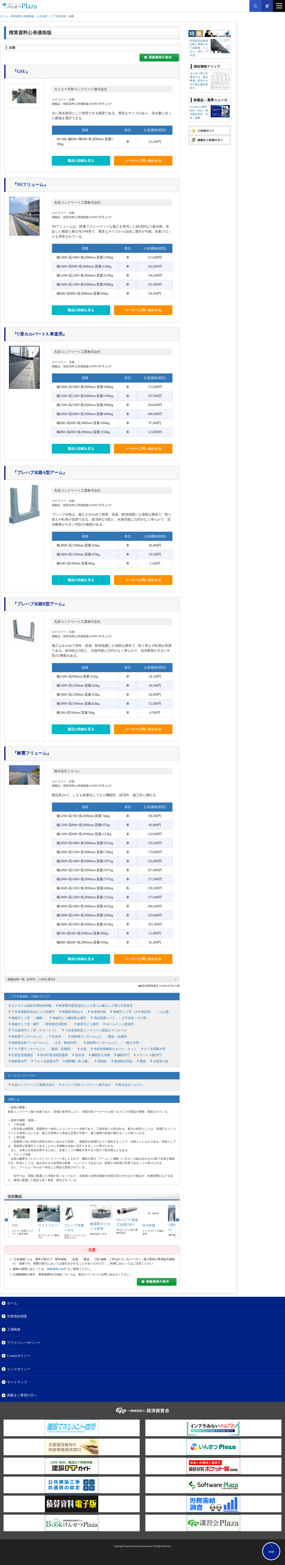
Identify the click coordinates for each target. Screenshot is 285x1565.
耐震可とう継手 (88, 1024)
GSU (15, 1225)
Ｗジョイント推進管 (120, 1024)
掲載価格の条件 (57, 1269)
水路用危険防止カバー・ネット (115, 1049)
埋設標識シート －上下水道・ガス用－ (121, 1018)
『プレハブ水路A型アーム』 (40, 472)
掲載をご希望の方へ (22, 1395)
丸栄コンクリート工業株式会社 (77, 202)
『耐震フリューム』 (32, 753)
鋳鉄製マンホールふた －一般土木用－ (114, 1042)
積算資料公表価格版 (22, 16)
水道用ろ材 (160, 1061)
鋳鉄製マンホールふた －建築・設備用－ (100, 1036)
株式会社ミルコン (67, 771)
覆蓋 (143, 1061)
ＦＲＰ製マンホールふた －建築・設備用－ (42, 1049)
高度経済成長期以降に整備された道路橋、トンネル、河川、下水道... (199, 48)
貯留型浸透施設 (22, 1055)
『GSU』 (21, 71)
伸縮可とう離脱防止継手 (69, 1018)
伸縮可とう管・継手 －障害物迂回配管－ (40, 1024)
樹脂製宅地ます (72, 1012)
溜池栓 (102, 1061)
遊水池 (79, 1055)
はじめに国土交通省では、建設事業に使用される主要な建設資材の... (199, 80)
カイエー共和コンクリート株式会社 (80, 89)
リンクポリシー (18, 1369)
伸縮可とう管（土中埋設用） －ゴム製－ (142, 1012)
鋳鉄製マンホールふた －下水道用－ (37, 1036)
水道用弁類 (98, 1012)
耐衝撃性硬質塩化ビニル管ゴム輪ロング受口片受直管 (96, 1005)
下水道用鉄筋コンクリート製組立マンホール (96, 1030)
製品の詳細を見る (81, 161)
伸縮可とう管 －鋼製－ (28, 1018)
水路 (83, 1049)
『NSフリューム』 (30, 184)
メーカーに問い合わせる (143, 161)
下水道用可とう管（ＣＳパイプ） (34, 1030)
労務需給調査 (17, 1316)
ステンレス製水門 (149, 1055)
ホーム (4, 16)
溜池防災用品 (123, 1061)
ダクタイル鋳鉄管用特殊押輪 (31, 1005)
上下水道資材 (58, 16)
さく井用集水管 (155, 1049)
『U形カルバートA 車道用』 (40, 334)
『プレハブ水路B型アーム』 (40, 604)
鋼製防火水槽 (100, 1055)
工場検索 (13, 1329)
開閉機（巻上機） (78, 1061)
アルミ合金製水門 (46, 1061)
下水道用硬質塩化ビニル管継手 (33, 1012)
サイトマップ (17, 1382)
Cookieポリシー (18, 1356)
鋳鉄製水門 (19, 1061)
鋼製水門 (123, 1055)
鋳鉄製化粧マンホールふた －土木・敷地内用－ (45, 1042)
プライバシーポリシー (23, 1343)
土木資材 (42, 16)
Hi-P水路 (148, 1225)
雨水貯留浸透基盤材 (54, 1055)
